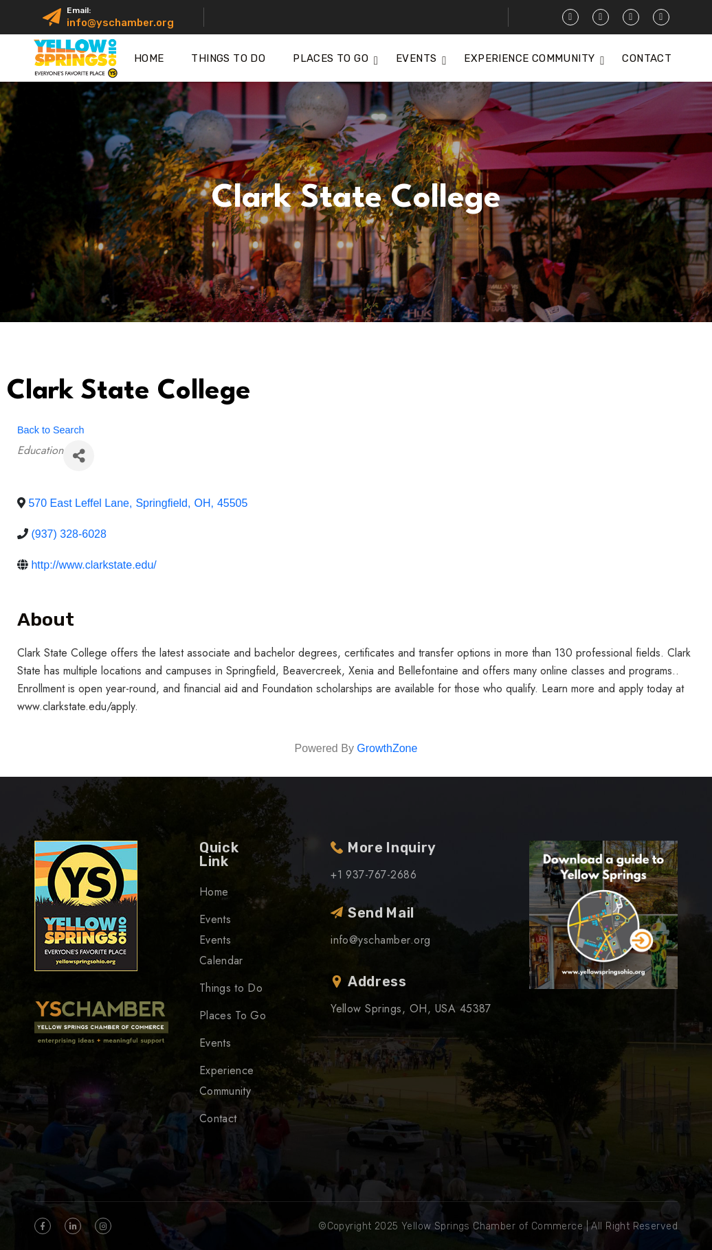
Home (149, 58)
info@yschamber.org (120, 22)
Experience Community (529, 58)
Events (416, 58)
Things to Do (228, 58)
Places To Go (330, 58)
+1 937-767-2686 (373, 875)
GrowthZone (387, 748)
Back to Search (51, 429)
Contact (646, 58)
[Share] (78, 455)
